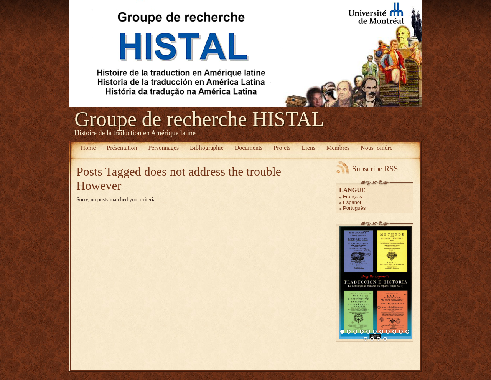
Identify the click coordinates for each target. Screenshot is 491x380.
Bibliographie (207, 147)
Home (88, 147)
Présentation (122, 147)
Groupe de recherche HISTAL (199, 119)
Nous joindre (376, 147)
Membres (337, 147)
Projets (282, 147)
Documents (249, 147)
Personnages (163, 147)
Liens (309, 147)
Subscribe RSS (375, 168)
